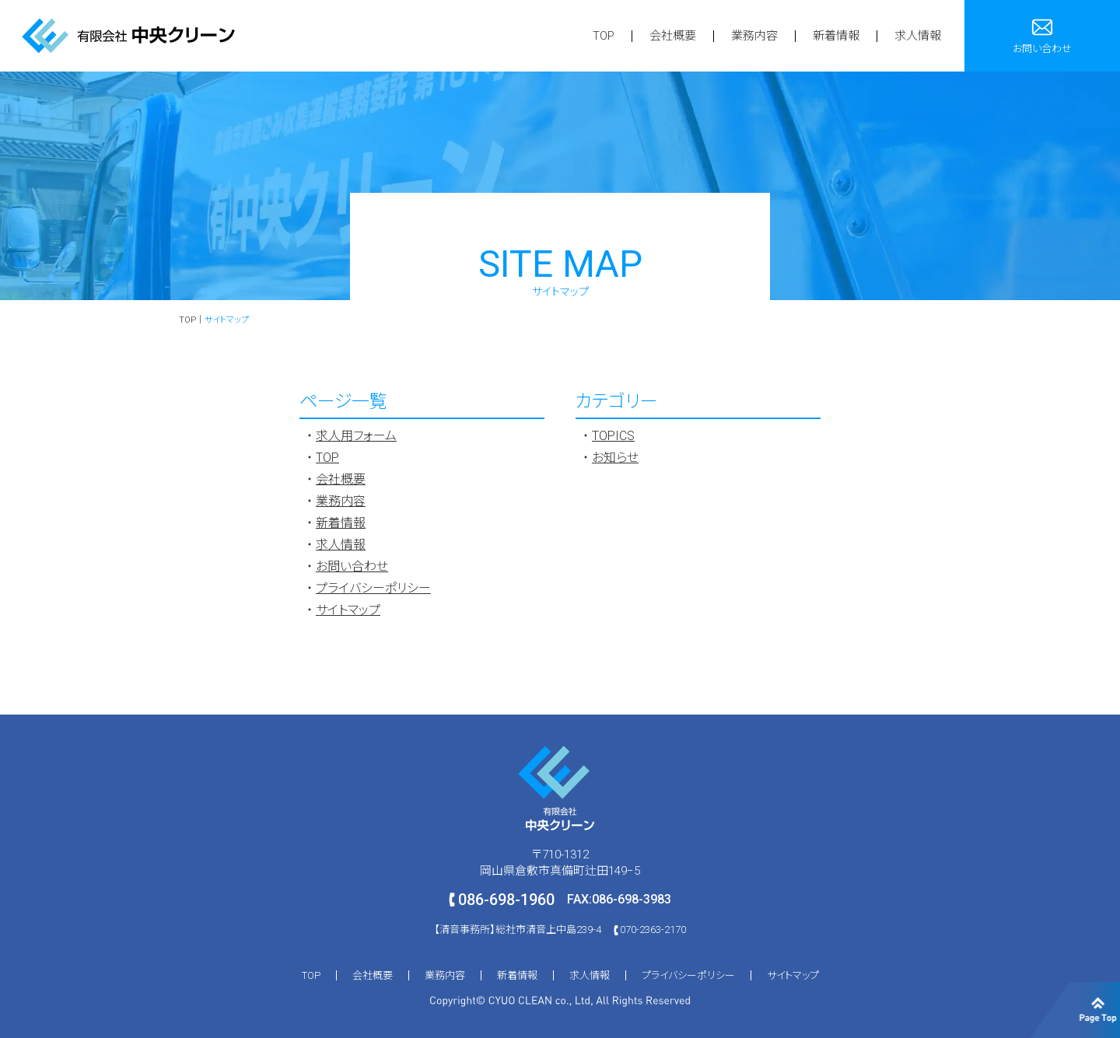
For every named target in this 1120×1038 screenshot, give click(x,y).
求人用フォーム (356, 435)
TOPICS (613, 435)
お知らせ (615, 457)
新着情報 (836, 36)
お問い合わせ (352, 566)
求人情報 (917, 36)
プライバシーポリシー (373, 588)
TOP (603, 36)
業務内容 (754, 36)
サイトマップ (348, 610)
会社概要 (672, 36)
